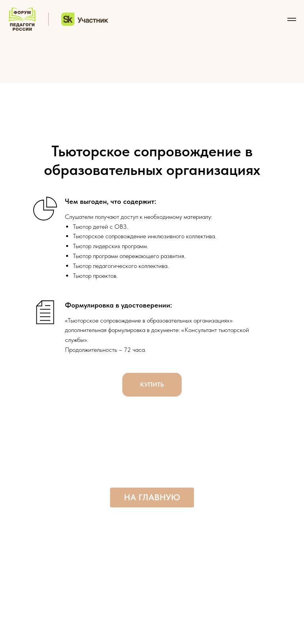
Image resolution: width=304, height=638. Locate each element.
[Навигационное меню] (291, 19)
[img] (152, 55)
